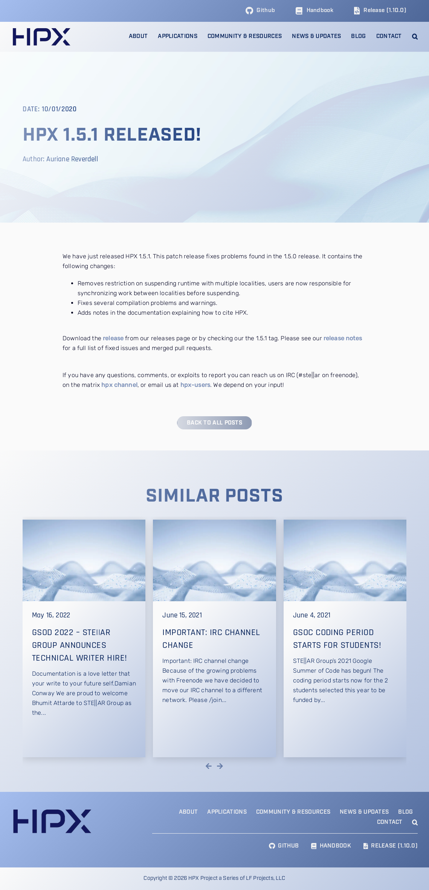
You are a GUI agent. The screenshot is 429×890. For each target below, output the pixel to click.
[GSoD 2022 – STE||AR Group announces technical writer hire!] (84, 639)
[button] (415, 37)
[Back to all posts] (214, 422)
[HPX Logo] (41, 29)
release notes (343, 338)
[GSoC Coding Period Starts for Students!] (345, 639)
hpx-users (195, 384)
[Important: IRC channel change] (214, 639)
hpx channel (119, 384)
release (113, 338)
